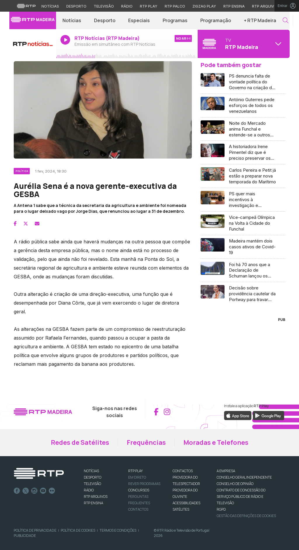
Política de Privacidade (35, 530)
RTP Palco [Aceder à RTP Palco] (175, 6)
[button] (285, 20)
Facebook (17, 491)
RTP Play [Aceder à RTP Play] (148, 6)
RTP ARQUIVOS (95, 496)
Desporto (104, 20)
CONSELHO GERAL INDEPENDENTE (244, 477)
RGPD (221, 509)
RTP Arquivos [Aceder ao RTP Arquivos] (265, 6)
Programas (175, 20)
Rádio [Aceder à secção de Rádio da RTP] (127, 6)
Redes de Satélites (80, 442)
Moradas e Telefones (215, 442)
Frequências (146, 442)
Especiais (139, 20)
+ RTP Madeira (260, 20)
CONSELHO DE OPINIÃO (235, 483)
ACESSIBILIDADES (186, 502)
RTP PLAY (135, 470)
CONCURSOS (138, 490)
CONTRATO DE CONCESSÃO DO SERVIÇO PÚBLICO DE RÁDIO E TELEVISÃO (241, 496)
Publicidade (25, 535)
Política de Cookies (78, 530)
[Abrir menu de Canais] (243, 43)
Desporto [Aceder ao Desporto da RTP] (76, 6)
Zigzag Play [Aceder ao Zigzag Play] (204, 6)
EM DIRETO (137, 477)
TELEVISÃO (92, 483)
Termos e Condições (118, 530)
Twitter (25, 491)
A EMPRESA (226, 470)
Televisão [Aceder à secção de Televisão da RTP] (104, 6)
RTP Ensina (93, 502)
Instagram (34, 491)
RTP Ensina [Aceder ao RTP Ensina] (234, 6)
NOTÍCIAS (91, 470)
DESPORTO (92, 477)
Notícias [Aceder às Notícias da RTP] (50, 6)
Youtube (43, 491)
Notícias (71, 20)
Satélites (181, 509)
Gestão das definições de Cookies (246, 515)
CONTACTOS (183, 470)
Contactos (138, 509)
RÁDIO (89, 490)
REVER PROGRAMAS (144, 483)
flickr (52, 491)
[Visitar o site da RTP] (26, 6)
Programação (215, 20)
